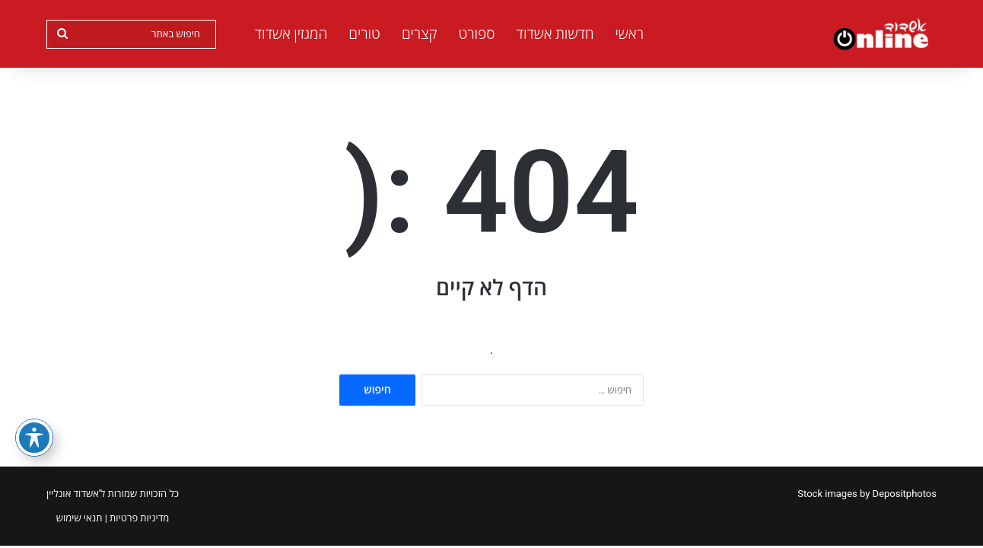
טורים (364, 34)
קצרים (419, 34)
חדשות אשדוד (555, 34)
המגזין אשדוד (291, 34)
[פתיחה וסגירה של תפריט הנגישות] (34, 437)
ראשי (630, 34)
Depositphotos (905, 493)
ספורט (476, 34)
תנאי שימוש (79, 518)
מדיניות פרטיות (139, 518)
